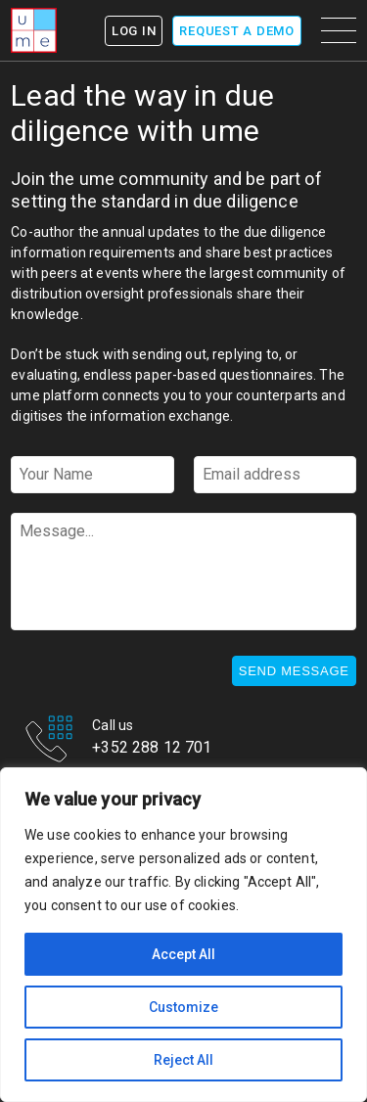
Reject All (183, 1060)
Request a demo (237, 30)
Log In (134, 30)
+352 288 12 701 (151, 749)
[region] (183, 934)
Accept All (183, 954)
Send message (294, 671)
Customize (183, 1007)
